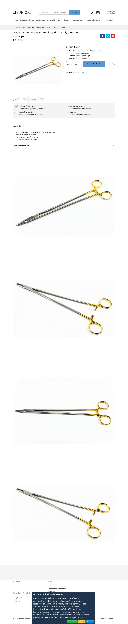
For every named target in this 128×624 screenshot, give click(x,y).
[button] (25, 99)
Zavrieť (81, 622)
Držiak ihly (79, 72)
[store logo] (22, 12)
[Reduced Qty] (68, 65)
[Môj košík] (98, 12)
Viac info (90, 622)
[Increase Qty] (77, 65)
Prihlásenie (111, 11)
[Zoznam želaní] (91, 12)
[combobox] (54, 12)
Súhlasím (73, 622)
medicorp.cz (18, 602)
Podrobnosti (19, 126)
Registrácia (111, 13)
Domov (15, 27)
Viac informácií (21, 146)
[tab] (64, 126)
